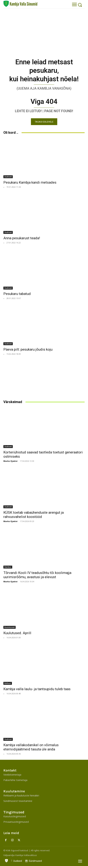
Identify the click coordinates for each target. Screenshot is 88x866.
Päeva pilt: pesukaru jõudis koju (27, 349)
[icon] (6, 860)
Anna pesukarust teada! (21, 238)
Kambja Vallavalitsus (26, 855)
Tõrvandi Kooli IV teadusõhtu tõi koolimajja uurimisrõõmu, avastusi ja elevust (37, 575)
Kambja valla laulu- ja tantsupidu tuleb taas (37, 689)
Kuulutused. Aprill (17, 633)
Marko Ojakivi (10, 461)
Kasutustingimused (14, 816)
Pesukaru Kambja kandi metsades (29, 182)
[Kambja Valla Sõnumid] (20, 4)
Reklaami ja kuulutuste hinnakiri (21, 795)
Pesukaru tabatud (17, 294)
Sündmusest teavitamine (17, 801)
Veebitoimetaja (12, 774)
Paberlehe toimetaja (15, 780)
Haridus (7, 567)
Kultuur (7, 683)
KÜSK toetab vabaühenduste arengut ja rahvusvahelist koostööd (33, 514)
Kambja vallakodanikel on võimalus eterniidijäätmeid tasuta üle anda (31, 747)
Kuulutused (9, 627)
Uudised (8, 176)
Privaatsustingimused (16, 821)
